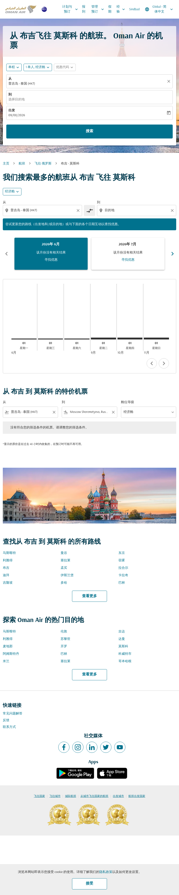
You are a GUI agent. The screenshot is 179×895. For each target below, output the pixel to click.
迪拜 (6, 575)
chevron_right (164, 363)
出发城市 (118, 796)
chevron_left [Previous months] (6, 253)
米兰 (6, 661)
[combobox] (42, 210)
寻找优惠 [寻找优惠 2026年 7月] (127, 260)
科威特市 (124, 654)
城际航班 (70, 796)
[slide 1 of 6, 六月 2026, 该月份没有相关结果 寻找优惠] (51, 254)
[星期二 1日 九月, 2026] (103, 338)
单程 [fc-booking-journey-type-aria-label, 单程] (11, 67)
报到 (83, 9)
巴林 (121, 583)
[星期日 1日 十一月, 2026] (156, 338)
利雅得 (8, 560)
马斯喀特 (9, 553)
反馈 (6, 720)
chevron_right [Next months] (172, 253)
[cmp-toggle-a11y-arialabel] (89, 210)
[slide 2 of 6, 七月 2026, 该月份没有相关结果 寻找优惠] (128, 254)
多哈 (64, 583)
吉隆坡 (8, 583)
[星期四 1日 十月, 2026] (130, 338)
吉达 (121, 631)
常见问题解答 (12, 713)
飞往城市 (55, 796)
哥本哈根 (124, 661)
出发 (11, 110)
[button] (38, 67)
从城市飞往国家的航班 (94, 796)
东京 (121, 553)
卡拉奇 (123, 575)
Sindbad (134, 9)
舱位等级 (127, 402)
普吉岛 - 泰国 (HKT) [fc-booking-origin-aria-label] (21, 84)
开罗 (64, 646)
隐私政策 (105, 872)
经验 (122, 9)
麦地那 (8, 646)
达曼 (121, 639)
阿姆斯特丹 (11, 654)
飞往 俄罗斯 (43, 163)
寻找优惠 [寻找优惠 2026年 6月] (51, 260)
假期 (109, 9)
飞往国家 (39, 796)
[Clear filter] (54, 412)
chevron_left (151, 363)
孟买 (64, 568)
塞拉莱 (65, 560)
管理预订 (98, 9)
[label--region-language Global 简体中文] (159, 9)
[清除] (169, 81)
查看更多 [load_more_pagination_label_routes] (89, 596)
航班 (22, 163)
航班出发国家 (136, 796)
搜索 (89, 131)
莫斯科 (123, 646)
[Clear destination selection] (173, 210)
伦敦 (64, 631)
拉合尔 (123, 568)
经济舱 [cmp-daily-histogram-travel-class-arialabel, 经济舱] (10, 191)
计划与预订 (71, 9)
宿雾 (121, 560)
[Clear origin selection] (79, 210)
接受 (89, 883)
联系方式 (9, 727)
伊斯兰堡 (67, 575)
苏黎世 (65, 639)
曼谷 (64, 553)
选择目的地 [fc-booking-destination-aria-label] (16, 99)
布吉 (6, 568)
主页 (6, 163)
